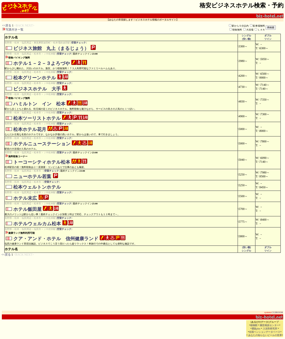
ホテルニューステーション (42, 143)
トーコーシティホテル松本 (41, 162)
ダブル (268, 35)
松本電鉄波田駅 (61, 42)
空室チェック (78, 42)
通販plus (256, 328)
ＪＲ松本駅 (50, 53)
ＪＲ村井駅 (50, 229)
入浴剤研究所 (270, 328)
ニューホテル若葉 (32, 176)
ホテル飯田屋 (27, 209)
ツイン (268, 39)
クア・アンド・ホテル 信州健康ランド (55, 238)
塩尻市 (37, 229)
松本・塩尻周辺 (22, 42)
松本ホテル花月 (29, 129)
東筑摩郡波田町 (42, 42)
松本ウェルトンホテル (37, 187)
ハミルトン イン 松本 (39, 103)
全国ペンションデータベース (264, 331)
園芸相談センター (269, 325)
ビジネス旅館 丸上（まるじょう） (51, 48)
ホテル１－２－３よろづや (41, 63)
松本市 (37, 53)
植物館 (253, 325)
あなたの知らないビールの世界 (265, 335)
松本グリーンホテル (34, 77)
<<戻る (6, 25)
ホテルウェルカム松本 (37, 223)
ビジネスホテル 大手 (37, 88)
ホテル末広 (25, 198)
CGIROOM (277, 312)
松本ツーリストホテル (37, 118)
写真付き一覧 (14, 29)
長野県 (8, 42)
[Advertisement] (100, 27)
